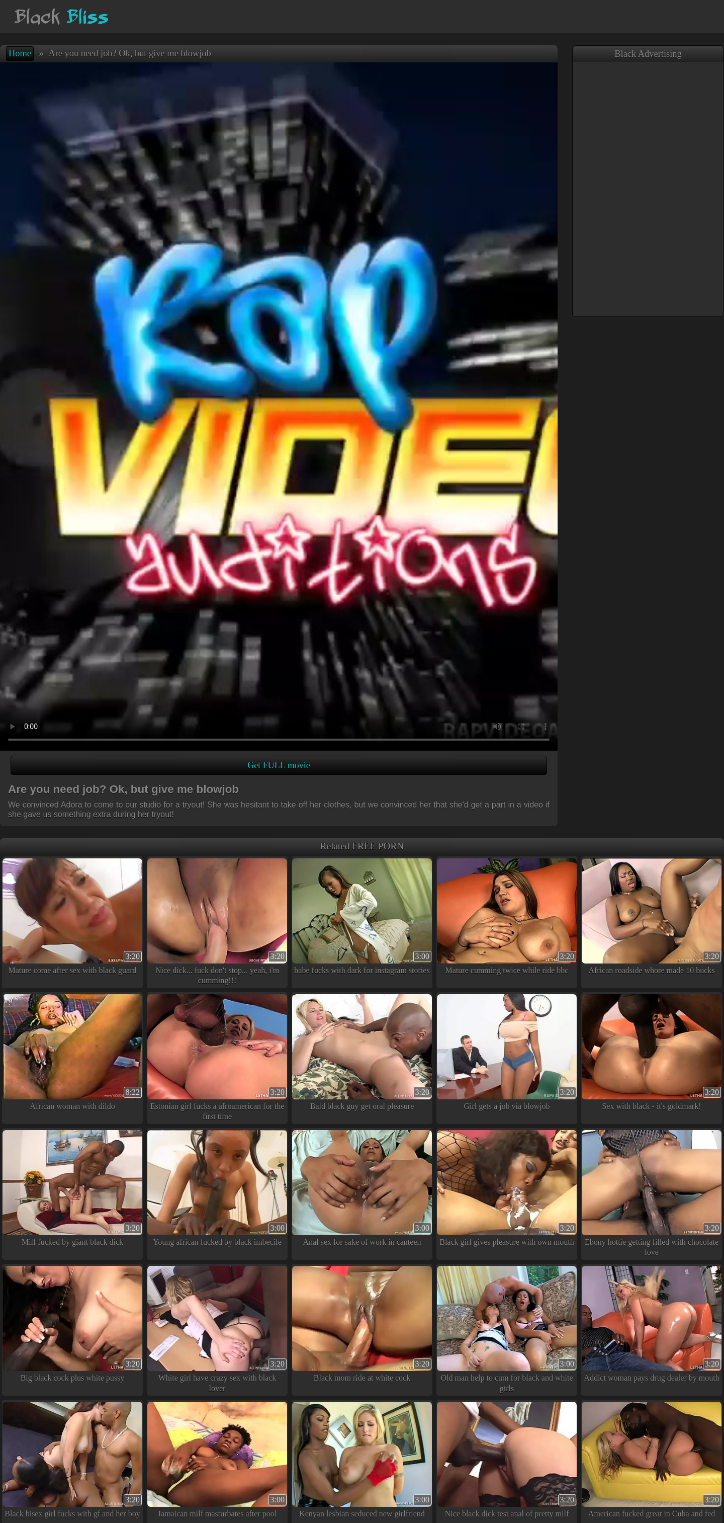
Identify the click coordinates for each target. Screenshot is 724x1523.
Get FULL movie (278, 765)
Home (20, 53)
